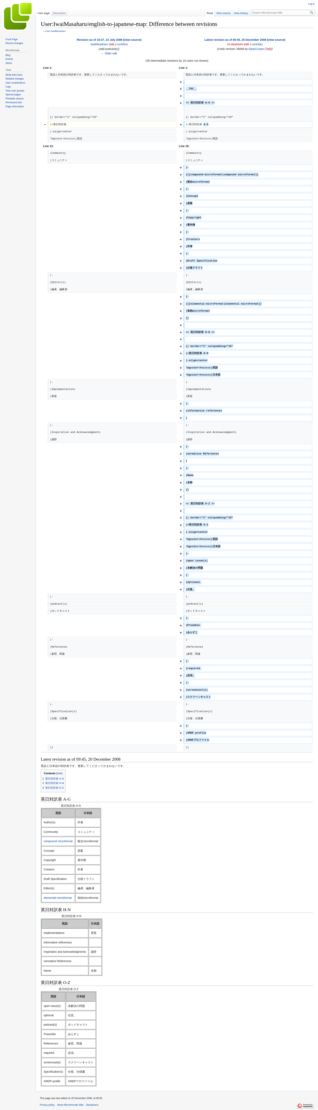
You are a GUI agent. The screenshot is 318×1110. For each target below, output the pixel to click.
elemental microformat (58, 897)
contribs (122, 44)
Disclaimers (92, 1105)
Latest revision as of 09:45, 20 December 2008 (235, 39)
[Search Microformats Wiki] (283, 12)
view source (132, 39)
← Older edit (109, 53)
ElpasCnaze (256, 49)
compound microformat (58, 841)
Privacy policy (47, 1105)
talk (112, 44)
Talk (268, 49)
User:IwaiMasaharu (55, 31)
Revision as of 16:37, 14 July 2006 (99, 39)
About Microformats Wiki (70, 1105)
